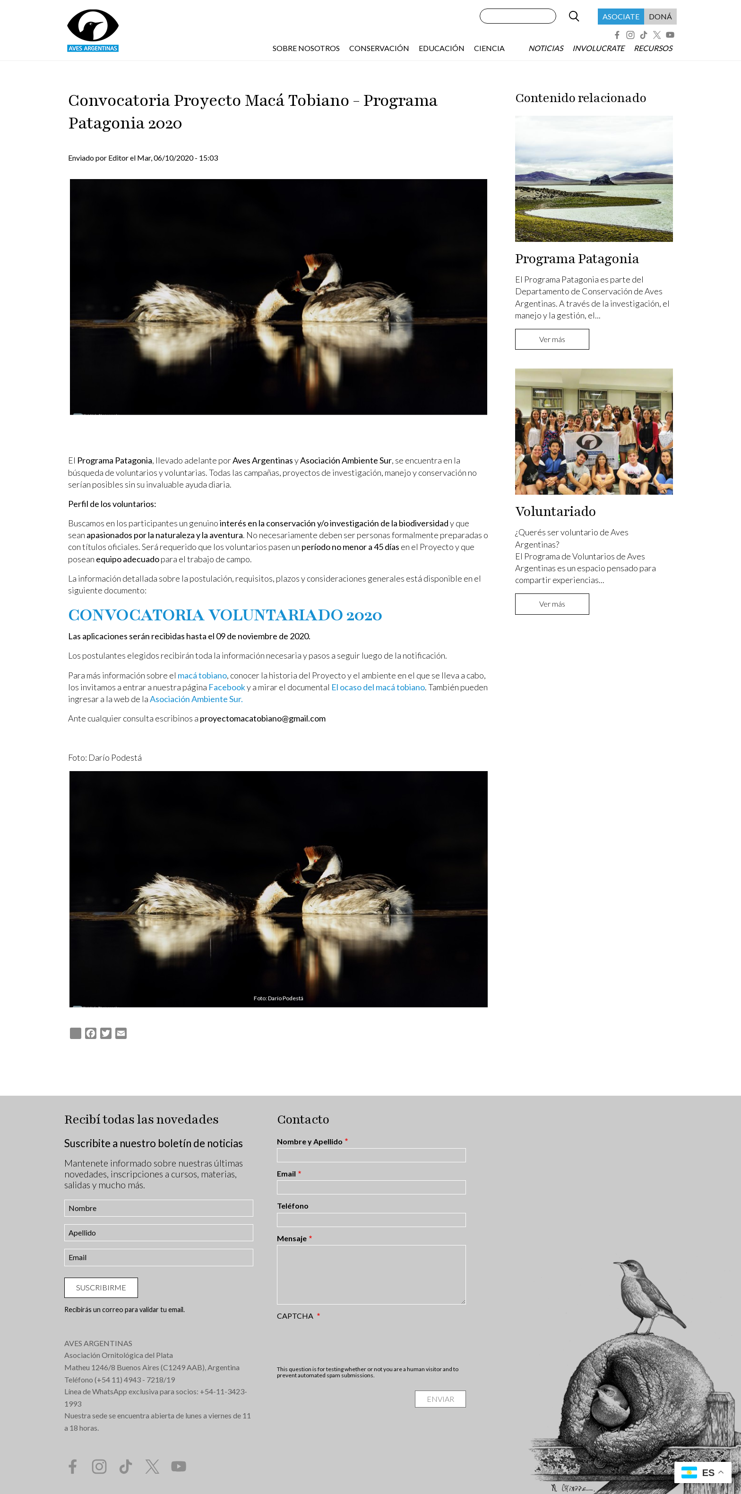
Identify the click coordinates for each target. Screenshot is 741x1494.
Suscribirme (101, 1287)
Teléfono (293, 1206)
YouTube (670, 35)
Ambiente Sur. (217, 699)
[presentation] (349, 1342)
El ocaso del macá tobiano (378, 687)
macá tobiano (202, 675)
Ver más (552, 339)
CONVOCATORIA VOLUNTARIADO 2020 (225, 615)
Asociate (621, 16)
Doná (660, 16)
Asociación (170, 699)
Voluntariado (555, 512)
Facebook (617, 35)
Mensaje (292, 1238)
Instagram (630, 35)
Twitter (657, 35)
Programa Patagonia (577, 259)
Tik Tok (643, 35)
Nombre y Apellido (310, 1141)
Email (286, 1173)
